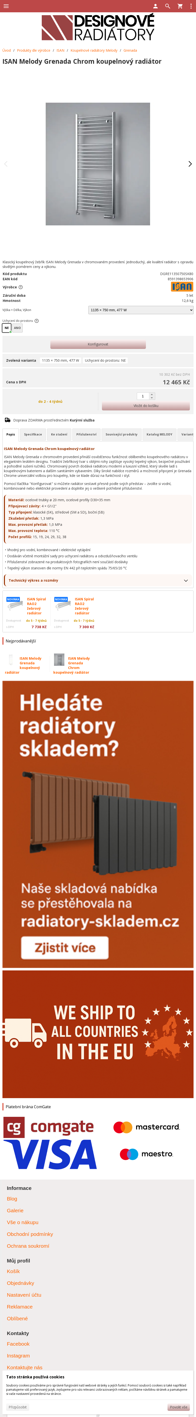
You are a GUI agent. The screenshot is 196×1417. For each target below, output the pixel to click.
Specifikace (33, 434)
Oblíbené (17, 1318)
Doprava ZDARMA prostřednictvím (54, 420)
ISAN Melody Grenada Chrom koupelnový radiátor (71, 665)
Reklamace (20, 1306)
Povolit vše (178, 1407)
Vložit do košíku (146, 405)
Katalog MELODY (159, 434)
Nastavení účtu (24, 1295)
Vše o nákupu (22, 1222)
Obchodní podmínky (30, 1234)
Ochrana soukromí (28, 1246)
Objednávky (20, 1283)
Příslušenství (86, 434)
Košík (13, 1271)
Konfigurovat (98, 344)
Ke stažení (59, 434)
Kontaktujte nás (24, 1367)
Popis (10, 434)
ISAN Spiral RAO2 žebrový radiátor (36, 606)
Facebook (18, 1344)
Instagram (18, 1355)
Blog (12, 1198)
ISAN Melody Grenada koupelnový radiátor (23, 665)
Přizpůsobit (18, 1407)
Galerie (15, 1210)
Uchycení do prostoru (20, 321)
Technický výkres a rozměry (33, 580)
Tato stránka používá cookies (35, 1377)
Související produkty (122, 434)
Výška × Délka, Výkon (16, 310)
